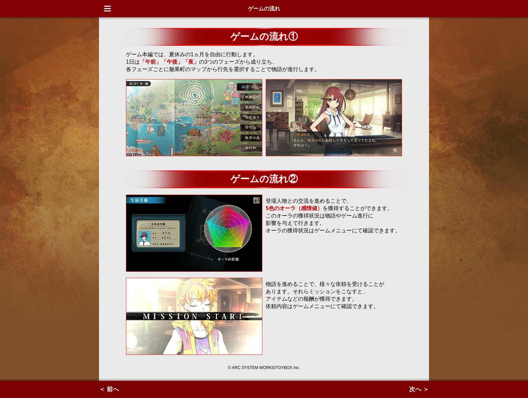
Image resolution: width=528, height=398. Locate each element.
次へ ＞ (419, 389)
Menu (107, 8)
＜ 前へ (109, 389)
